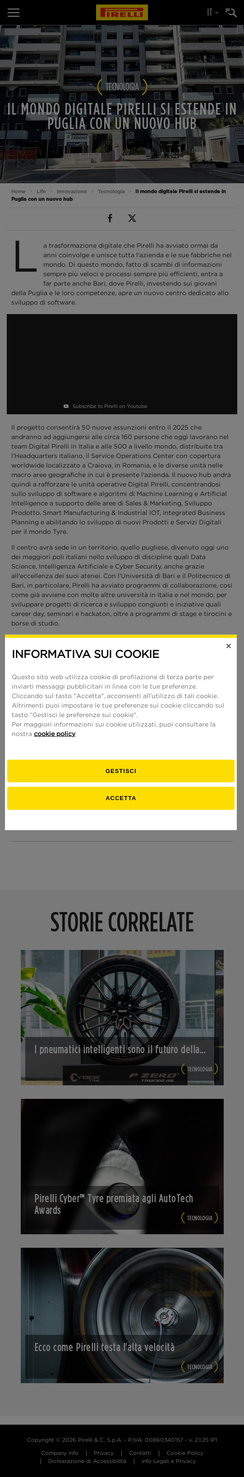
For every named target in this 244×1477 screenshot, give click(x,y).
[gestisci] (122, 777)
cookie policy (56, 740)
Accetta (121, 804)
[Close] (229, 652)
